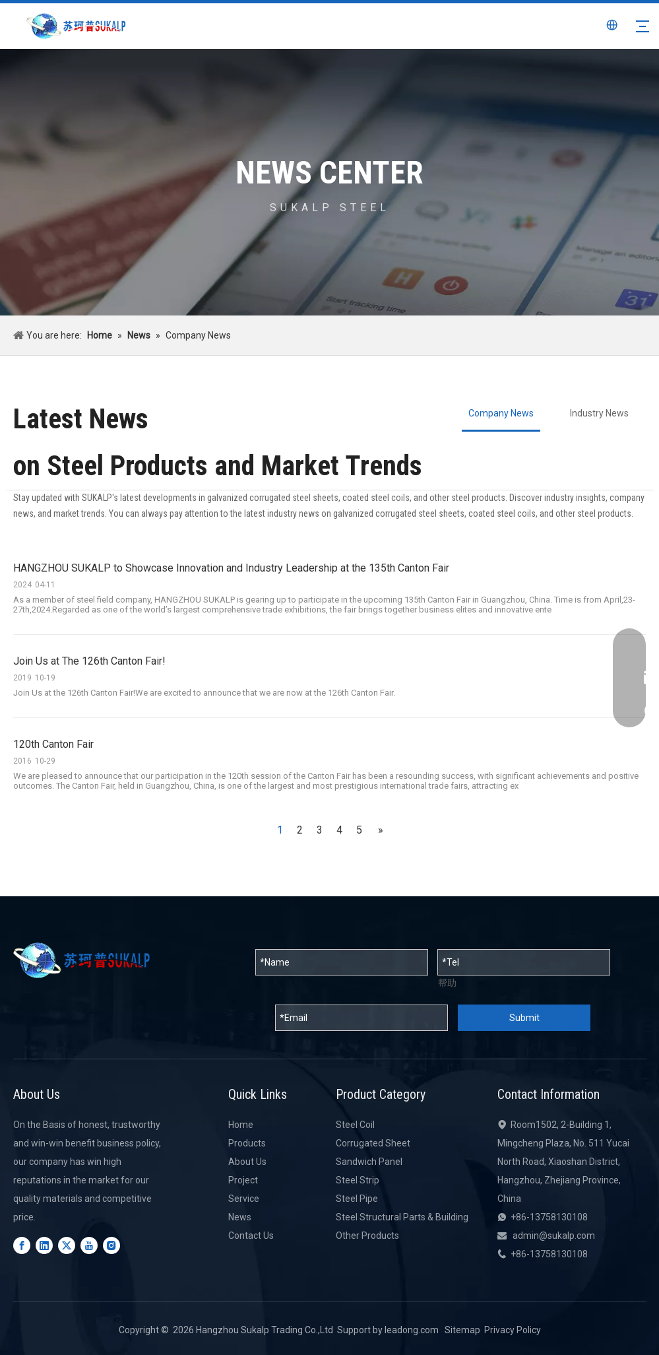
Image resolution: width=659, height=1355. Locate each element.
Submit (524, 1017)
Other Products (367, 1235)
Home (240, 1124)
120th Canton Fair (53, 744)
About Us (247, 1161)
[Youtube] (89, 1245)
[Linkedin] (44, 1245)
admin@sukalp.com (554, 1235)
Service (243, 1198)
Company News (501, 413)
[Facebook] (21, 1245)
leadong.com (412, 1330)
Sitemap (462, 1330)
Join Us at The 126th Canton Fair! (89, 661)
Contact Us (251, 1235)
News (239, 1217)
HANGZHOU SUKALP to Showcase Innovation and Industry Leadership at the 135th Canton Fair (231, 568)
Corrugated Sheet (373, 1143)
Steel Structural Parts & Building (402, 1217)
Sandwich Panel (369, 1161)
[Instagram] (111, 1245)
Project (243, 1180)
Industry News (599, 413)
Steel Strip (357, 1180)
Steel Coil (355, 1124)
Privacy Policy (512, 1330)
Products (247, 1143)
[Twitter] (66, 1245)
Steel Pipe (357, 1198)
